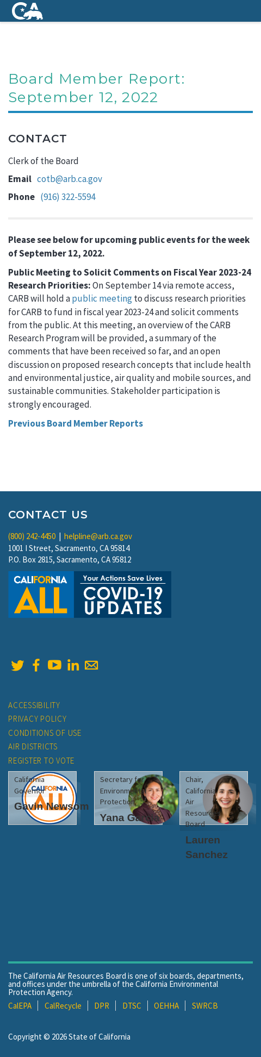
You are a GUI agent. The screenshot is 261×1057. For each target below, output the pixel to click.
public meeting (102, 298)
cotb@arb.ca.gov (69, 179)
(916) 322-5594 (67, 197)
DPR (101, 1005)
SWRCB (205, 1005)
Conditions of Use (45, 733)
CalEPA (20, 1005)
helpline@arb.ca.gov (98, 536)
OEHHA (166, 1005)
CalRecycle (63, 1005)
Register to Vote (41, 760)
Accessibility (34, 705)
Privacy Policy (37, 719)
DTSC (131, 1005)
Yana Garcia (130, 817)
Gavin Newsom (51, 806)
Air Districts (33, 746)
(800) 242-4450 (31, 536)
